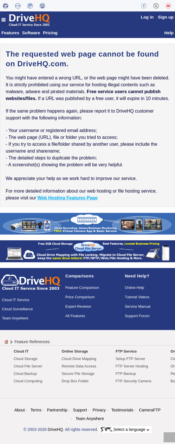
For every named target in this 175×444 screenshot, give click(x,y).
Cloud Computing (28, 381)
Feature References (32, 341)
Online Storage (75, 351)
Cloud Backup (25, 373)
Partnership (57, 410)
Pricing (50, 32)
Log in (147, 17)
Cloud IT (21, 351)
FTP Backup (126, 373)
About (19, 410)
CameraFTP (149, 410)
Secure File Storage (78, 373)
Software (31, 32)
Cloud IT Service (15, 300)
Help (169, 32)
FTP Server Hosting (132, 366)
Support (80, 410)
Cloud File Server (28, 366)
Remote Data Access (79, 366)
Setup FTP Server (130, 359)
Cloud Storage (25, 359)
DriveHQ (55, 429)
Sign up (166, 17)
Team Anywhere (15, 318)
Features (10, 32)
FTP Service (126, 351)
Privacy (99, 410)
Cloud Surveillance (17, 309)
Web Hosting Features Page (67, 197)
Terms (35, 410)
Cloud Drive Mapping (79, 359)
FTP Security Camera (133, 381)
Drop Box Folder (75, 381)
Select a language (125, 430)
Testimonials (122, 410)
